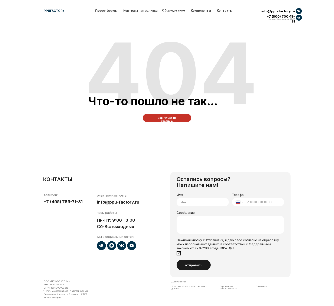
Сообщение (186, 213)
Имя (180, 195)
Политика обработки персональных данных (189, 287)
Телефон (238, 195)
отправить (194, 265)
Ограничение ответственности (228, 287)
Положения (261, 286)
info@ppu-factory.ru (278, 11)
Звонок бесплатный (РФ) (281, 19)
